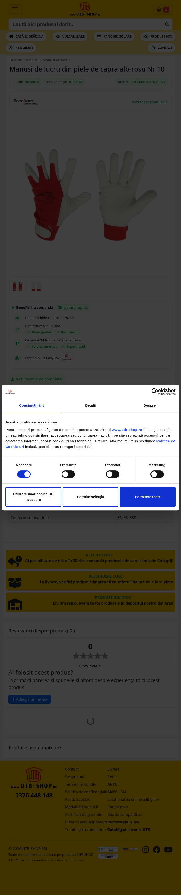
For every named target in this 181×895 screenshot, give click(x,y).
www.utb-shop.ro (127, 430)
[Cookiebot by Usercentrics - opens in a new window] (155, 391)
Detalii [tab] (90, 405)
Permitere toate (148, 497)
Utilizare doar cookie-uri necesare (33, 497)
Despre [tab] (150, 405)
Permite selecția (90, 497)
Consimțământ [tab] (31, 405)
